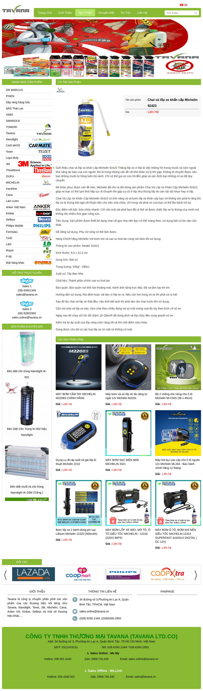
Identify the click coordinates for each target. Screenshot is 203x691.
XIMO (9, 114)
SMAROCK (13, 120)
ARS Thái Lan (14, 108)
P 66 (9, 256)
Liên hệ (142, 12)
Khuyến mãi (106, 12)
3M (8, 164)
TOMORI (11, 127)
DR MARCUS (14, 90)
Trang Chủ (45, 12)
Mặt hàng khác (15, 262)
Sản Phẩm (85, 12)
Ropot (9, 250)
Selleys (10, 219)
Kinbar (10, 213)
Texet (9, 151)
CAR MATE (13, 145)
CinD (9, 238)
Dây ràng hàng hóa (18, 102)
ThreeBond (13, 170)
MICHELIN (12, 182)
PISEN (10, 96)
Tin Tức (126, 12)
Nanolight (12, 139)
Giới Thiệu (65, 12)
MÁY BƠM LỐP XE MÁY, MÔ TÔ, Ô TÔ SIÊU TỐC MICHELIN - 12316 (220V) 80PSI (127, 533)
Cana (9, 194)
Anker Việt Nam (15, 207)
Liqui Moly (12, 157)
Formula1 (12, 231)
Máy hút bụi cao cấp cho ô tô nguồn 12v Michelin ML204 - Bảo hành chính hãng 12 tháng (177, 463)
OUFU (10, 176)
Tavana (10, 133)
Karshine (11, 188)
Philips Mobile (14, 225)
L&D (8, 244)
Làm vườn (12, 201)
